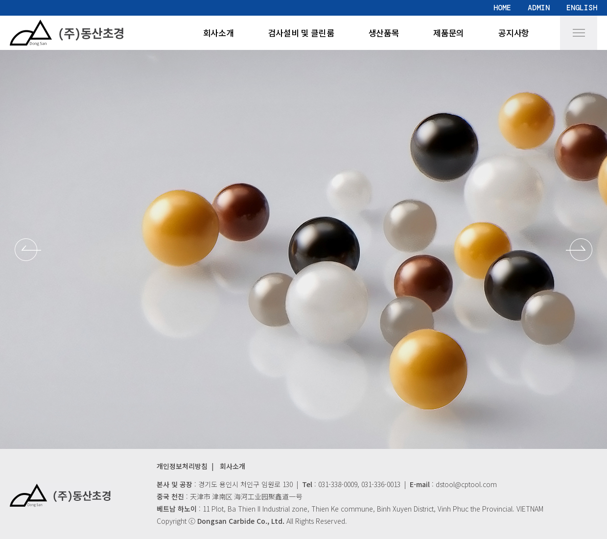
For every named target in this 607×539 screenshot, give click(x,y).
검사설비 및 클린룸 (301, 32)
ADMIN (539, 8)
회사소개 (218, 32)
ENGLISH (581, 8)
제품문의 (448, 32)
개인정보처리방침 (182, 466)
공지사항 (513, 32)
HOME (502, 8)
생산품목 (384, 32)
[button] (28, 249)
